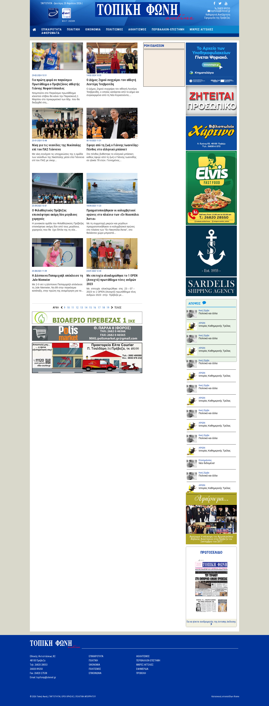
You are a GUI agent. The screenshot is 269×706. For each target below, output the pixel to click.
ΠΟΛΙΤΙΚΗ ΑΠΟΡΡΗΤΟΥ (86, 696)
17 (99, 307)
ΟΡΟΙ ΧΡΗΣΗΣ (68, 696)
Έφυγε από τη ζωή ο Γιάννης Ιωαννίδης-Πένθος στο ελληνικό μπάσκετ (113, 147)
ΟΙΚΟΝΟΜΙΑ (93, 29)
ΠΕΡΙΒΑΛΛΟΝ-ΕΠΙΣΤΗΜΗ (168, 29)
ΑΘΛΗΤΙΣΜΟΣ (137, 29)
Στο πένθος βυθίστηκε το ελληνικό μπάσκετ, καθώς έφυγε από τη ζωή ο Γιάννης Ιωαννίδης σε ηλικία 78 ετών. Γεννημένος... (111, 157)
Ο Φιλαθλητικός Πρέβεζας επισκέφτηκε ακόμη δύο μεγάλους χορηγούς (54, 214)
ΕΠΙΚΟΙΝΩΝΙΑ (95, 673)
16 (95, 307)
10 (68, 307)
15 (90, 307)
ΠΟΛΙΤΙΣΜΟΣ (114, 29)
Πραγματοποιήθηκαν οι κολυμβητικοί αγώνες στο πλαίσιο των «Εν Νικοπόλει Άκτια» (113, 214)
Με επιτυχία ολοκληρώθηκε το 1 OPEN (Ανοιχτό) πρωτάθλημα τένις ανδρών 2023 (112, 280)
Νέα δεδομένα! (207, 463)
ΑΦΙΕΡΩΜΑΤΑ (50, 33)
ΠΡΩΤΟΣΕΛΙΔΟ (211, 552)
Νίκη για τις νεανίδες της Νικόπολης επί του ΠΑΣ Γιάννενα (56, 147)
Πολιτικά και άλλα (208, 313)
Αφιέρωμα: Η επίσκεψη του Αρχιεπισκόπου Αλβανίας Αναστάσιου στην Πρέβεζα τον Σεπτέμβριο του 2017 (211, 539)
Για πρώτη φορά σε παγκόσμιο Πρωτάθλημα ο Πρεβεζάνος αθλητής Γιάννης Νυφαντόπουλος (56, 84)
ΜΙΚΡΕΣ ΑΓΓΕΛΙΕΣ (201, 29)
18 (103, 307)
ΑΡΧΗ (56, 307)
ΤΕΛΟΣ (117, 307)
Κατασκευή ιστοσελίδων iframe (225, 696)
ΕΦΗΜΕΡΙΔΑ (142, 669)
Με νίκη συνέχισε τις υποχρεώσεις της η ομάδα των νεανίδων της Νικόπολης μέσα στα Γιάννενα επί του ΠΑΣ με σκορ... (58, 157)
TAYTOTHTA (54, 696)
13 (81, 307)
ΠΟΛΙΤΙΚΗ (73, 29)
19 (108, 307)
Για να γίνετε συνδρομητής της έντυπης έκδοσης (211, 622)
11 (73, 307)
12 (77, 307)
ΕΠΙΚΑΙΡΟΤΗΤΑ (51, 29)
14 (86, 307)
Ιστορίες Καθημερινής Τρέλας (214, 325)
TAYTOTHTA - (47, 3)
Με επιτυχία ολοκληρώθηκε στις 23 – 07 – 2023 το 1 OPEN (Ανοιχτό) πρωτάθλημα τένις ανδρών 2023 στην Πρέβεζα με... (111, 291)
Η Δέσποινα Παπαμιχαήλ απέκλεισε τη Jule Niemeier (57, 278)
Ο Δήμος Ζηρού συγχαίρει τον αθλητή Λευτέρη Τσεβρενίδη (111, 82)
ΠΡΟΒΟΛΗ (141, 673)
